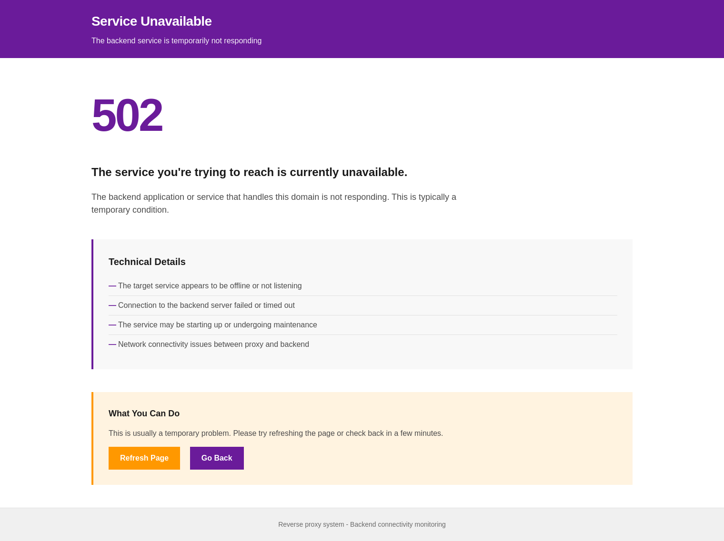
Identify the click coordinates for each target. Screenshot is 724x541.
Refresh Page (144, 458)
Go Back (216, 458)
